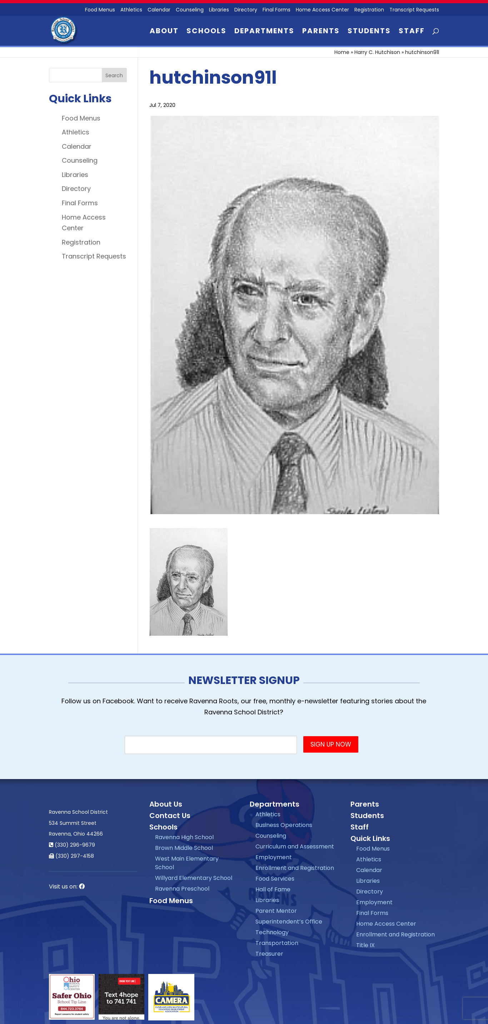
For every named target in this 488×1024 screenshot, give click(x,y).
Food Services (274, 879)
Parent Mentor (276, 911)
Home (341, 52)
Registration (369, 10)
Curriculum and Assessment (294, 846)
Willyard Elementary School (193, 878)
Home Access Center (322, 10)
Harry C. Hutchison (377, 52)
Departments (264, 32)
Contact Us (169, 816)
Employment (273, 857)
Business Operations (283, 825)
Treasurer (269, 954)
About (164, 32)
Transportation (276, 943)
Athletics (131, 10)
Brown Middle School (184, 848)
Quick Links (370, 838)
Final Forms (276, 10)
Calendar (159, 10)
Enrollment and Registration (294, 868)
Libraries (219, 10)
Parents (321, 32)
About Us (165, 804)
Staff (412, 32)
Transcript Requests (414, 10)
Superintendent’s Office (288, 921)
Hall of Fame (272, 889)
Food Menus (81, 118)
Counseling (190, 10)
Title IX (365, 945)
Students (369, 32)
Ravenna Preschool (182, 889)
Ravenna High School (184, 837)
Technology (272, 932)
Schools (206, 32)
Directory (245, 10)
